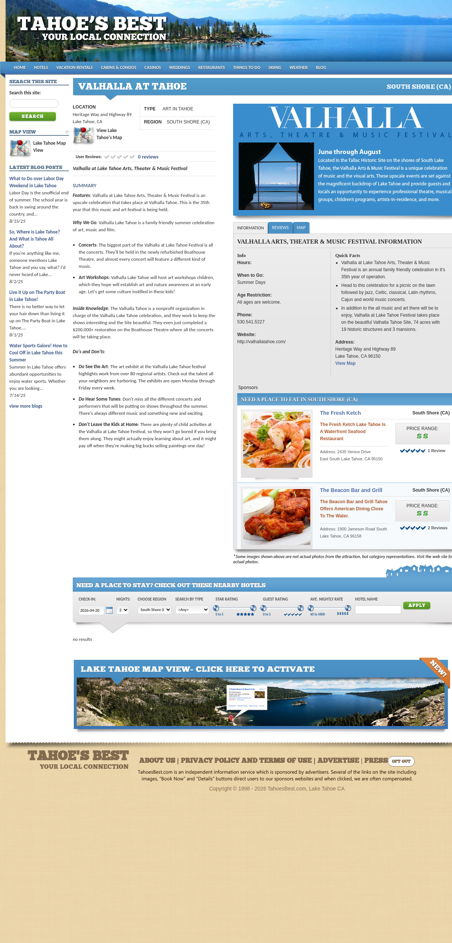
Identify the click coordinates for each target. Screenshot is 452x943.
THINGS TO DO (246, 67)
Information (250, 228)
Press (376, 761)
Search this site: (25, 92)
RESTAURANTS (211, 67)
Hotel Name (366, 599)
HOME (20, 67)
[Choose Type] (192, 609)
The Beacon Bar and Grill (351, 490)
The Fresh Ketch (340, 413)
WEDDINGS (179, 67)
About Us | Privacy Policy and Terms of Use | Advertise (249, 761)
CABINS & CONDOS (118, 67)
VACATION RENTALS (74, 67)
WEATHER (298, 67)
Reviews (280, 227)
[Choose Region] (155, 609)
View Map (345, 363)
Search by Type (189, 599)
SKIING (275, 67)
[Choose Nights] (122, 610)
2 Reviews (438, 528)
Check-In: (87, 599)
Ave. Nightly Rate (326, 599)
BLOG (321, 67)
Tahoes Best (93, 34)
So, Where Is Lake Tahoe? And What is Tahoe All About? (34, 239)
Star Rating (227, 599)
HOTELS (41, 67)
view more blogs (25, 406)
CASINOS (152, 67)
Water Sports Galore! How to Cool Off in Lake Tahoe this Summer (38, 353)
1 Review (436, 450)
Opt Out (401, 762)
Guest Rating (275, 599)
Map (301, 227)
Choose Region (152, 599)
